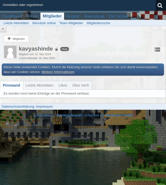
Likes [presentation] (63, 85)
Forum (32, 16)
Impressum (44, 106)
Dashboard (12, 16)
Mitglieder (52, 16)
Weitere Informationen (57, 72)
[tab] (11, 85)
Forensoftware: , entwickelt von (83, 115)
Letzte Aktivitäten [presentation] (40, 85)
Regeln (72, 16)
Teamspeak (94, 16)
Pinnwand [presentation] (11, 85)
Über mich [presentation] (80, 85)
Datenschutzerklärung (18, 106)
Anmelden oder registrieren (23, 5)
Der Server (118, 16)
